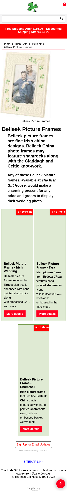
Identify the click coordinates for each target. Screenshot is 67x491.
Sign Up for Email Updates (33, 444)
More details (14, 313)
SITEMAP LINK (33, 461)
